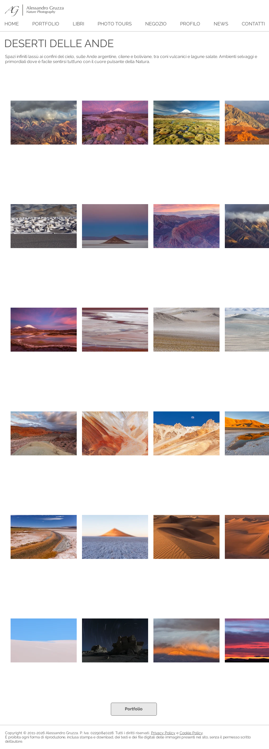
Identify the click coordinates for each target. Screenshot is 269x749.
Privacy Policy (163, 733)
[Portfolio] (134, 709)
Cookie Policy (191, 733)
